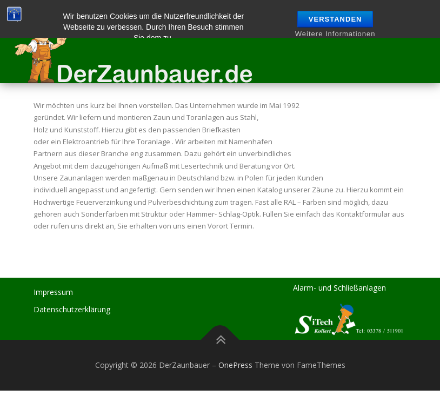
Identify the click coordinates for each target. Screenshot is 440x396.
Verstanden (335, 19)
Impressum (53, 292)
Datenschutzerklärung (72, 309)
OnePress (235, 365)
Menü (417, 25)
